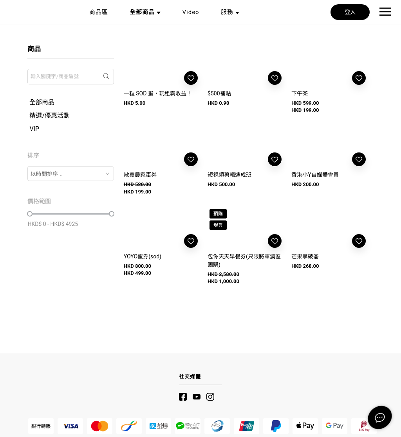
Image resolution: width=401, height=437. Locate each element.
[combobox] (70, 173)
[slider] (30, 214)
